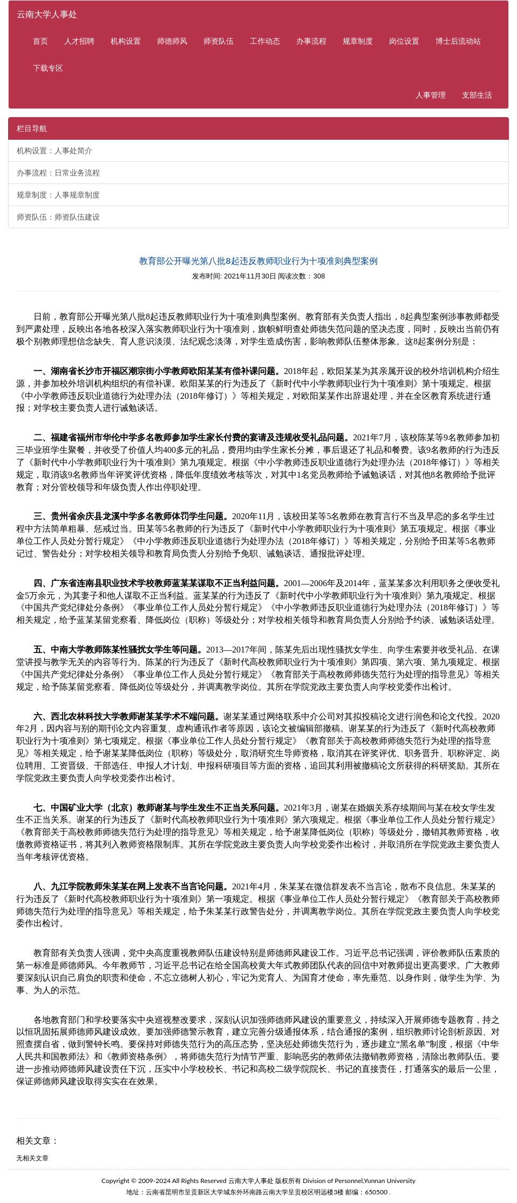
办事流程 (311, 40)
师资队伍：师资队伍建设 (58, 217)
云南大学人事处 (47, 14)
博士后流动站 (458, 40)
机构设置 (126, 40)
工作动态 (265, 40)
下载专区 (48, 67)
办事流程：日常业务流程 (58, 172)
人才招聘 (79, 40)
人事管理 (435, 94)
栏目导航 (32, 128)
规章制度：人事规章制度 (58, 195)
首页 (40, 40)
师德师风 (172, 40)
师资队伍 (218, 40)
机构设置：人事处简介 (54, 150)
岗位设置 (404, 40)
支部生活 (477, 94)
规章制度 (358, 40)
